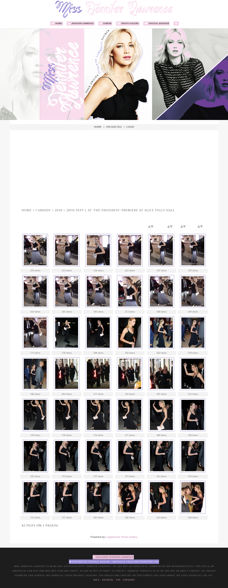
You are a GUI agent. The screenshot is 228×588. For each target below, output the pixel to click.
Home (56, 23)
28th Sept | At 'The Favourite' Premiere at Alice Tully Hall (120, 210)
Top (118, 580)
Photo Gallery (128, 23)
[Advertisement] (114, 168)
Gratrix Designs (99, 561)
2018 (58, 210)
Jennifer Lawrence (80, 23)
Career (105, 23)
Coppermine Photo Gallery (121, 537)
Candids (43, 210)
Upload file (114, 127)
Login (130, 127)
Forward (129, 580)
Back (96, 580)
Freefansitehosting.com (142, 561)
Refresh (107, 580)
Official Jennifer (156, 23)
